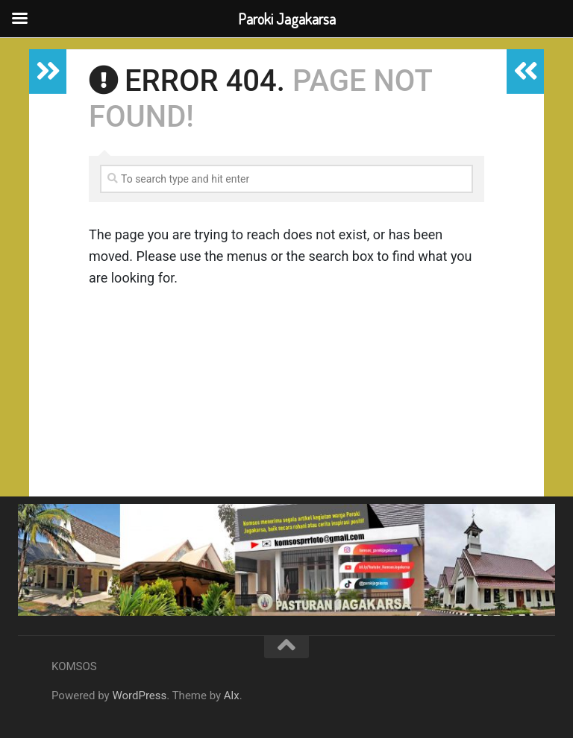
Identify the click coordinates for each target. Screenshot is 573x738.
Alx (231, 695)
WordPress (139, 695)
